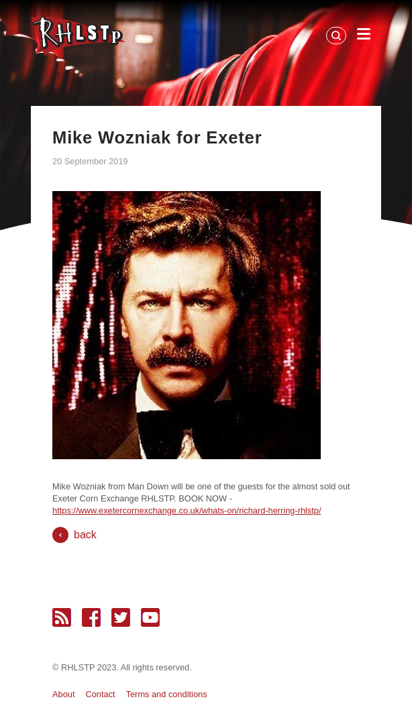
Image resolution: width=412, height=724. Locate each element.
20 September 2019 (89, 161)
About (63, 694)
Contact (100, 694)
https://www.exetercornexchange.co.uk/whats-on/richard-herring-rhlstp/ (186, 510)
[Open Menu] (363, 36)
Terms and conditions (166, 694)
